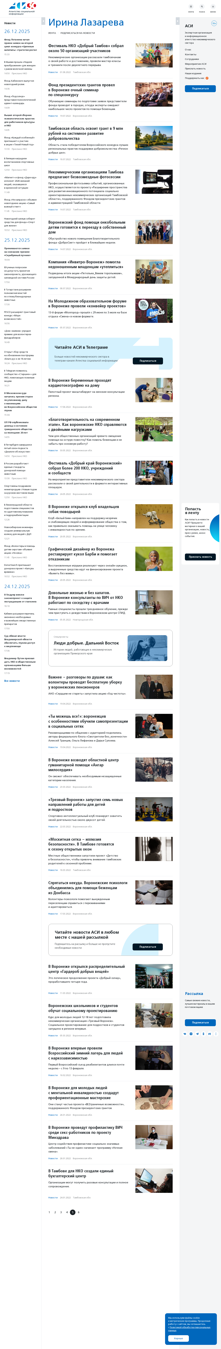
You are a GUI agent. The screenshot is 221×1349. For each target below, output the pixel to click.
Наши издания (193, 73)
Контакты (190, 54)
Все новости (12, 681)
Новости (53, 72)
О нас (188, 49)
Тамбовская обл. (82, 72)
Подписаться (148, 361)
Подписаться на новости (77, 33)
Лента (52, 33)
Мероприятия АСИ (195, 63)
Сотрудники (192, 59)
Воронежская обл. (82, 116)
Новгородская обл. (83, 619)
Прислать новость (195, 68)
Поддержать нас (194, 78)
